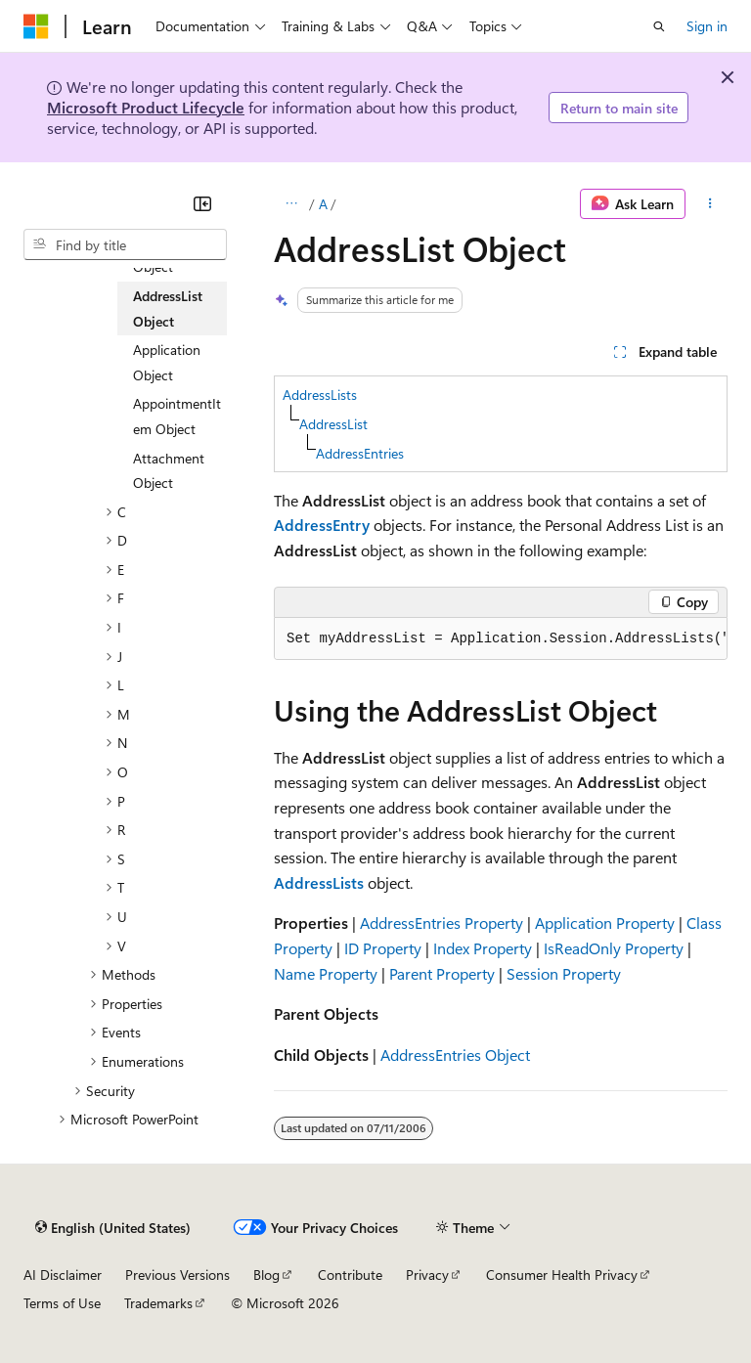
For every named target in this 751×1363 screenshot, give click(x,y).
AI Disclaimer (62, 1274)
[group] (501, 639)
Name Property (325, 973)
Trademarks (158, 1303)
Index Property (482, 948)
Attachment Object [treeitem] (168, 471)
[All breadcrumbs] (291, 204)
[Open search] (659, 26)
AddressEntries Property (441, 922)
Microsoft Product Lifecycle (145, 107)
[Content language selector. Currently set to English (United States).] (112, 1227)
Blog (266, 1274)
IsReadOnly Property (614, 948)
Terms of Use (62, 1303)
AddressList (333, 424)
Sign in (707, 26)
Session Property (564, 973)
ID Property (382, 948)
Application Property (605, 922)
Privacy (427, 1274)
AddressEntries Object (455, 1054)
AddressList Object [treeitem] (167, 308)
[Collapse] (202, 203)
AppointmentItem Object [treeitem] (177, 416)
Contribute (350, 1274)
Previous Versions (177, 1274)
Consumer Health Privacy (562, 1274)
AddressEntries (360, 453)
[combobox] (125, 244)
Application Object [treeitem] (166, 362)
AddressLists (320, 394)
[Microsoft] (36, 26)
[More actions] (710, 204)
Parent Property (442, 973)
